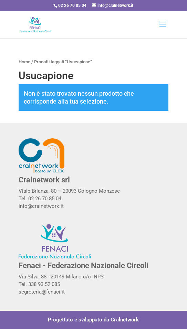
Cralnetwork (125, 320)
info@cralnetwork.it (41, 206)
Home (24, 61)
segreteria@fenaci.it (42, 292)
